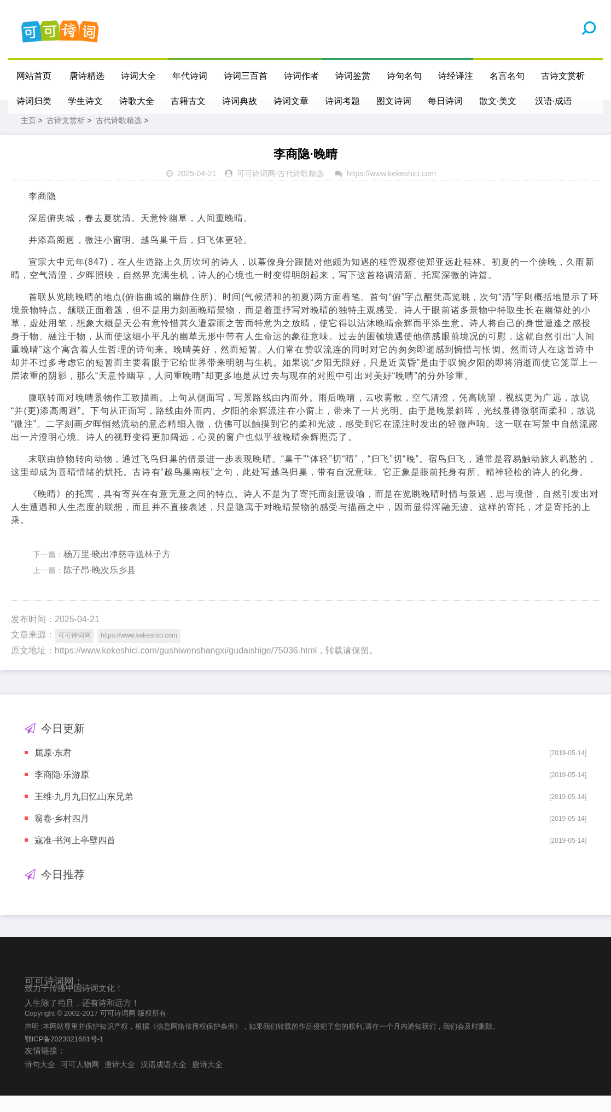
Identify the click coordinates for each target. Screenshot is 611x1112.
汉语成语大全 (164, 1080)
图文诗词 (393, 101)
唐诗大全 (119, 1080)
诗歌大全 (136, 101)
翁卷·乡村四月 (61, 834)
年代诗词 (190, 75)
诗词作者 (301, 75)
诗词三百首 (246, 75)
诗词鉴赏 (353, 75)
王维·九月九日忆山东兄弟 (83, 813)
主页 (28, 136)
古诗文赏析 (563, 75)
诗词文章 (291, 101)
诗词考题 (342, 101)
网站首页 (33, 75)
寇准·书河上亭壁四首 (74, 856)
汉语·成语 (554, 101)
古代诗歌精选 (119, 136)
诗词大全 (138, 75)
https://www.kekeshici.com (391, 190)
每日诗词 (445, 101)
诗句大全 (40, 1080)
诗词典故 (239, 101)
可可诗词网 (256, 190)
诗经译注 (456, 75)
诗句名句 (404, 75)
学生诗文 (85, 101)
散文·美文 (497, 101)
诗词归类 (33, 101)
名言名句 (507, 75)
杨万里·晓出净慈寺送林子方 (117, 570)
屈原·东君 (53, 769)
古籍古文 (188, 101)
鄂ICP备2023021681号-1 (64, 1055)
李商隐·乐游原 (61, 791)
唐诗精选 (87, 75)
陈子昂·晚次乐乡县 (99, 586)
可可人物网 (80, 1080)
